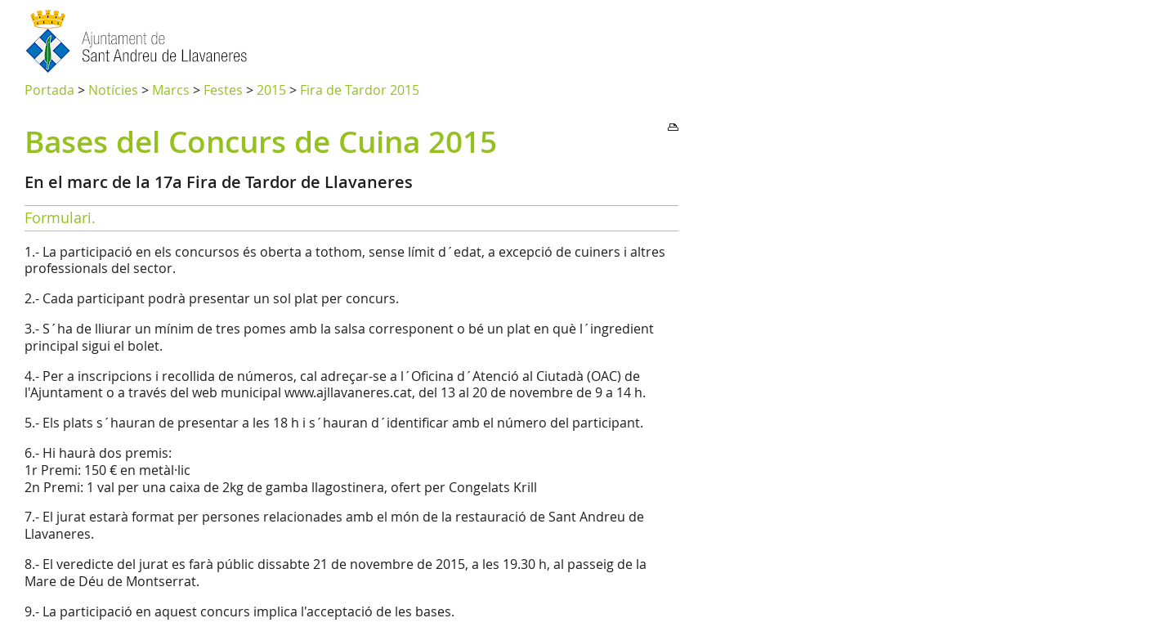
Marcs (171, 90)
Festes (223, 90)
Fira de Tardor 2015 (359, 90)
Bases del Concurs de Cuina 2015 (261, 141)
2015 (271, 90)
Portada (49, 90)
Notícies (113, 90)
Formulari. (60, 217)
